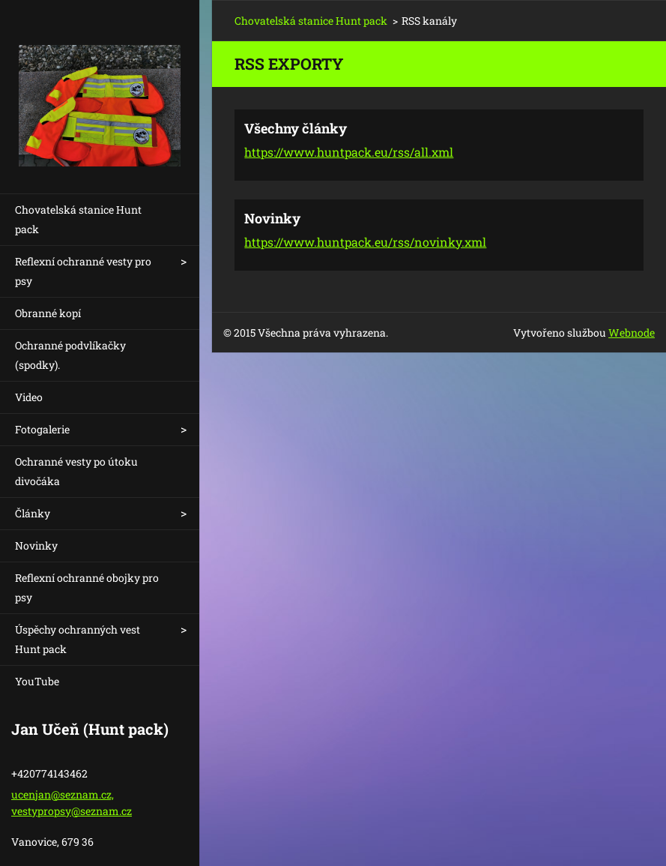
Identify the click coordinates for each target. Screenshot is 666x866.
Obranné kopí (48, 313)
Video (29, 397)
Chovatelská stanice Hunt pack (78, 219)
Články (32, 513)
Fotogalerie (42, 429)
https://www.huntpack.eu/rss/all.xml (348, 152)
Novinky (36, 545)
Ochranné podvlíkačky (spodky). (70, 355)
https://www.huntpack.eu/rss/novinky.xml (365, 242)
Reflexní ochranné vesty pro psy (83, 271)
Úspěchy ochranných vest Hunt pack (77, 639)
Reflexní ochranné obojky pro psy (87, 587)
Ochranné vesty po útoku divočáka (76, 471)
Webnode (631, 332)
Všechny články (295, 128)
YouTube (37, 681)
